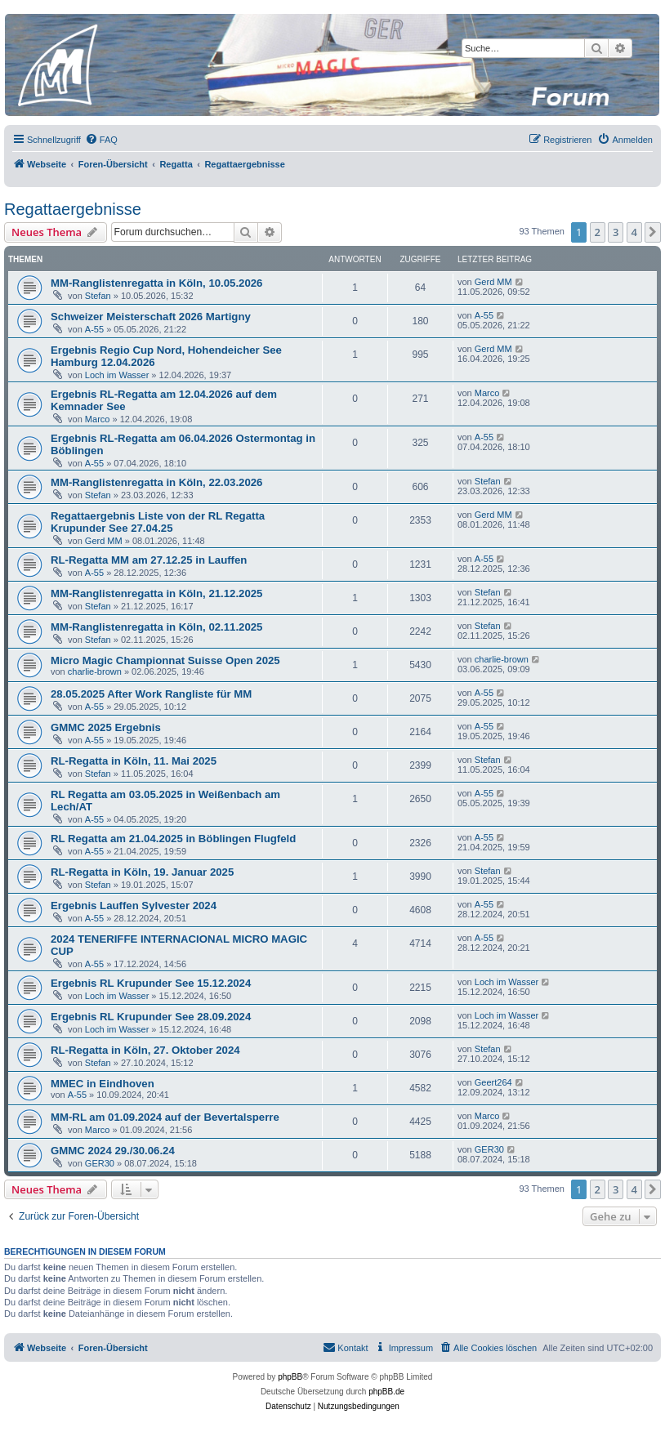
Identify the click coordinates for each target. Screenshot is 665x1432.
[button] (653, 232)
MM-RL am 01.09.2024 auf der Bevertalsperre (165, 1117)
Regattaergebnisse (72, 209)
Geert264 (493, 1082)
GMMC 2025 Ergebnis (106, 727)
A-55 (94, 329)
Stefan (98, 296)
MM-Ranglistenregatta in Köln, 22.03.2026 (156, 482)
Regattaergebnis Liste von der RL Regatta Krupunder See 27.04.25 (158, 522)
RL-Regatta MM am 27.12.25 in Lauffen (149, 560)
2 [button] (597, 232)
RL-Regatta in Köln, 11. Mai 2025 (133, 761)
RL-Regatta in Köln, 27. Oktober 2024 (145, 1050)
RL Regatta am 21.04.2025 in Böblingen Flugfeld (173, 838)
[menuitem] (101, 139)
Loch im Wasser (117, 375)
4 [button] (634, 232)
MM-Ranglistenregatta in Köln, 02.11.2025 (156, 627)
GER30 (99, 1163)
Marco (97, 419)
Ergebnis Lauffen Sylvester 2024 (133, 905)
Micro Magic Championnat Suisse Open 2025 (165, 660)
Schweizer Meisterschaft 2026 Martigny (151, 316)
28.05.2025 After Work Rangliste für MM (151, 694)
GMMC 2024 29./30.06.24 (113, 1150)
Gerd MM (493, 282)
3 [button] (615, 232)
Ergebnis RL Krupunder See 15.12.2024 (151, 983)
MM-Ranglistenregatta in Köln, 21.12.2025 (156, 593)
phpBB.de (386, 1391)
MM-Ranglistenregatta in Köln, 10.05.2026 (156, 283)
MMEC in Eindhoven (102, 1083)
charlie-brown (95, 671)
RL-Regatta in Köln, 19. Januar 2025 (142, 872)
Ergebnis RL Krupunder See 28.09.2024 (151, 1016)
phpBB (290, 1376)
